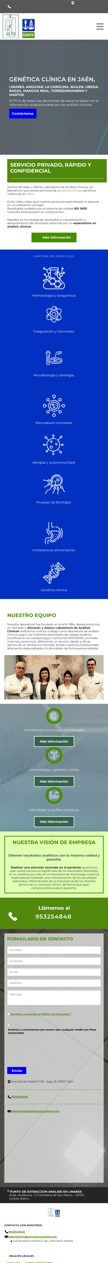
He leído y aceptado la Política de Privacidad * (40, 1014)
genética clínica (68, 190)
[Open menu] (100, 26)
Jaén (30, 194)
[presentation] (22, 1050)
